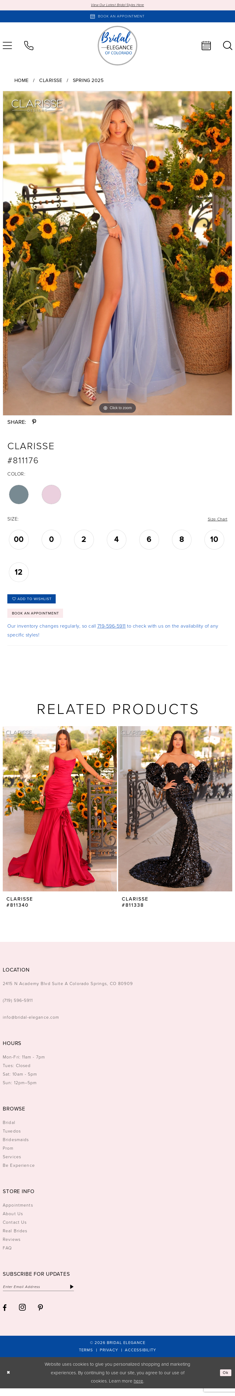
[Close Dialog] (9, 1380)
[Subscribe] (84, 1294)
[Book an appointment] (117, 17)
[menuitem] (28, 46)
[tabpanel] (117, 254)
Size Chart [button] (215, 520)
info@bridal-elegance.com (31, 1024)
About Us (13, 1220)
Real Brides (15, 1237)
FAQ (7, 1254)
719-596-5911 (111, 632)
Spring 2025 (88, 80)
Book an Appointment (40, 619)
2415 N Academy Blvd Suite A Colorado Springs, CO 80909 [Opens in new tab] (68, 990)
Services (12, 1163)
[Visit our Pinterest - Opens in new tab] (40, 1315)
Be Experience (19, 1172)
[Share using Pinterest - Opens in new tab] (34, 422)
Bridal (9, 1129)
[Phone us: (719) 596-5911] (28, 46)
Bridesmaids (16, 1146)
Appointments (18, 1211)
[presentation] (60, 815)
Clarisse (50, 80)
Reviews (12, 1246)
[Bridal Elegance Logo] (117, 46)
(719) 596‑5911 (18, 1007)
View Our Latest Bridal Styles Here (117, 5)
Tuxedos (12, 1137)
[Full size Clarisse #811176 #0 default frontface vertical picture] (117, 254)
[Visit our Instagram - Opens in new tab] (22, 1315)
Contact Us (15, 1229)
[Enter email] (45, 1294)
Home (21, 80)
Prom (8, 1155)
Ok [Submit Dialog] (225, 1380)
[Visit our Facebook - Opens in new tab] (5, 1315)
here (138, 1388)
